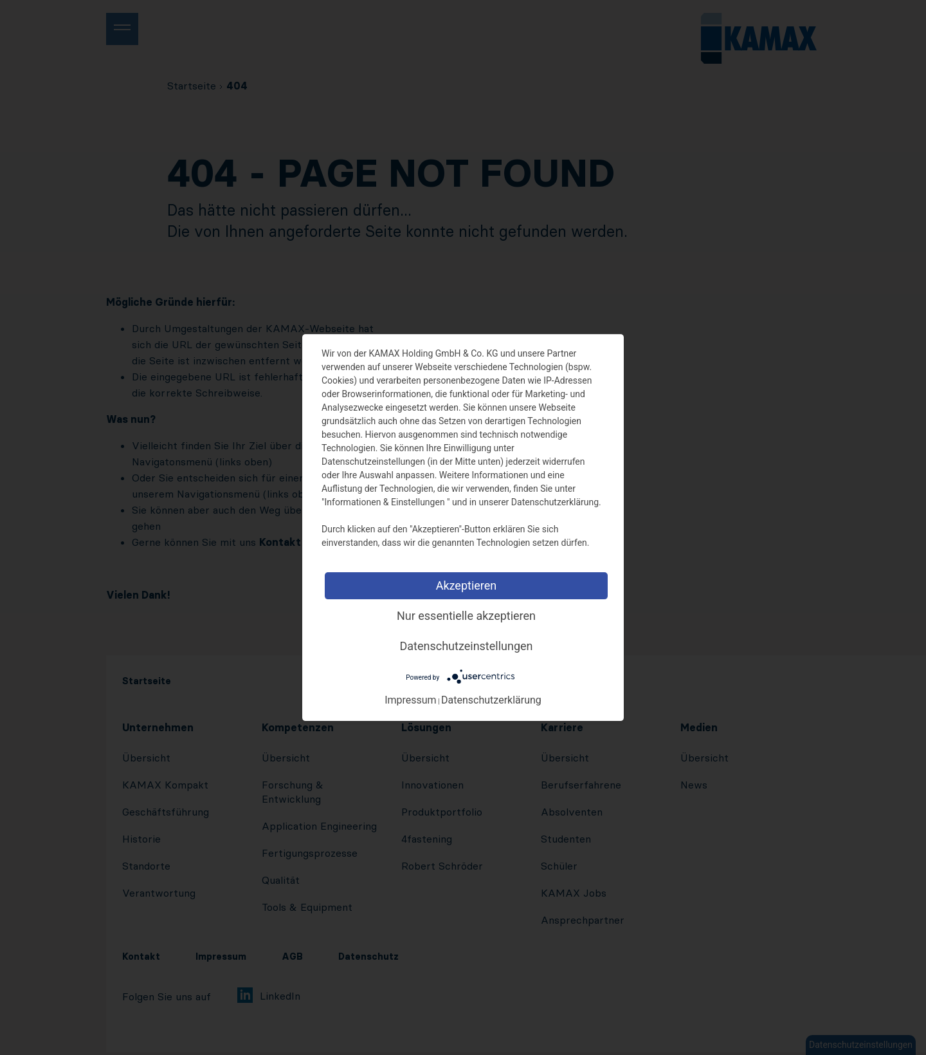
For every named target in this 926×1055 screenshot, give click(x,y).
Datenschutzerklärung (491, 700)
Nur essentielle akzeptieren (466, 615)
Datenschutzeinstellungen (466, 646)
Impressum (411, 700)
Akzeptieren (466, 585)
